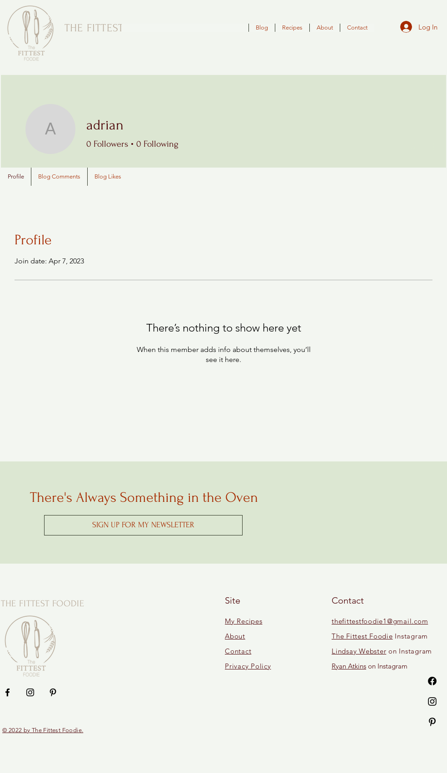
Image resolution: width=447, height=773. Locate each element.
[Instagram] (432, 701)
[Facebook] (432, 681)
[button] (143, 525)
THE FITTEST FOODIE (42, 604)
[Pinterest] (432, 722)
